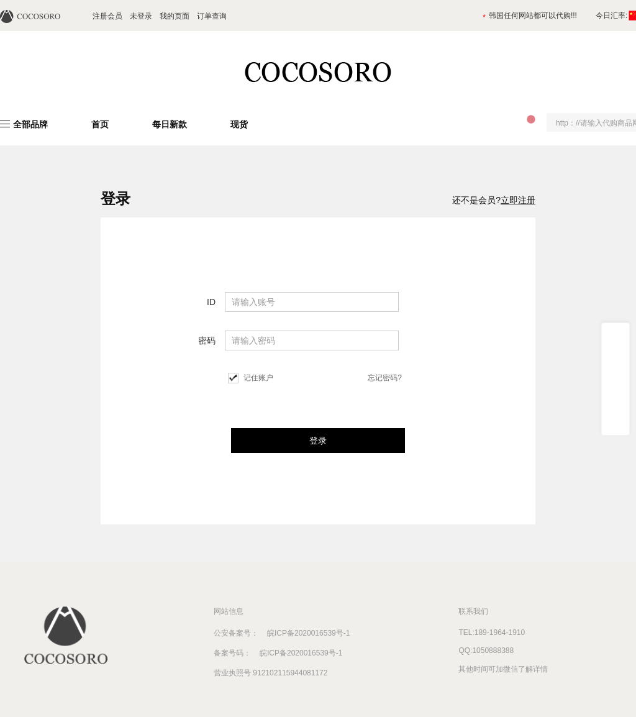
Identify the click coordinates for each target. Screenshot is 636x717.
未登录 (141, 16)
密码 (207, 340)
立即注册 (518, 200)
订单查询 (212, 16)
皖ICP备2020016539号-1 (304, 633)
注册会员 (107, 16)
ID (211, 302)
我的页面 (174, 16)
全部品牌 (30, 124)
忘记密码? (385, 377)
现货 (239, 124)
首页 (100, 124)
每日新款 (169, 124)
